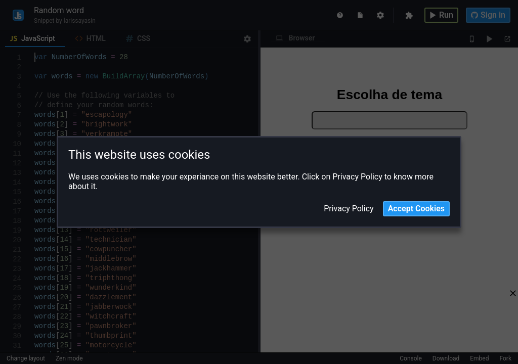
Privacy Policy (349, 209)
